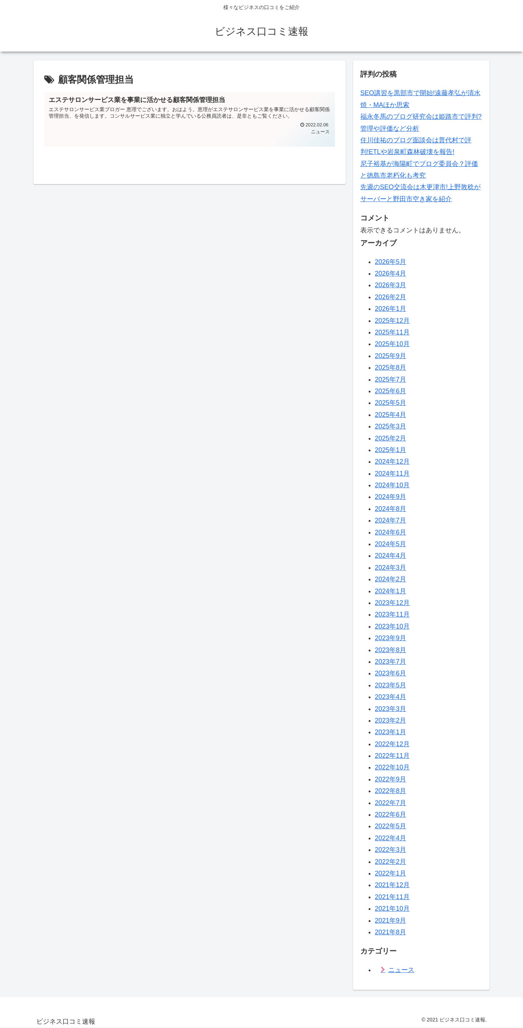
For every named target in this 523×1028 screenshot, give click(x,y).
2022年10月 (392, 767)
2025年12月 (392, 320)
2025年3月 (390, 426)
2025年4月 (390, 414)
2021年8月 (390, 932)
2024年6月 (390, 532)
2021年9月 (390, 920)
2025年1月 (390, 450)
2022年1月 (390, 873)
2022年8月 (390, 791)
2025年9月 (390, 355)
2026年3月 (390, 285)
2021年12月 (392, 885)
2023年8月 (390, 650)
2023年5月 (390, 685)
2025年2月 (390, 438)
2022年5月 (390, 826)
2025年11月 (392, 332)
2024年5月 (390, 544)
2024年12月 (392, 461)
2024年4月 (390, 555)
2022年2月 (390, 861)
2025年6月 (390, 391)
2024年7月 (390, 520)
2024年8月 (390, 508)
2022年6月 (390, 814)
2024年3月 (390, 567)
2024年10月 (392, 485)
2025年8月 (390, 367)
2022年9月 (390, 779)
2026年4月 (390, 273)
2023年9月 (390, 638)
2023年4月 (390, 696)
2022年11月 (392, 755)
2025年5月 (390, 402)
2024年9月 (390, 496)
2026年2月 (390, 297)
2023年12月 (392, 602)
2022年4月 (390, 838)
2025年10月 (392, 344)
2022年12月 (392, 744)
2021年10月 (392, 908)
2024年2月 (390, 579)
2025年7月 (390, 379)
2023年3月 (390, 708)
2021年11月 (392, 897)
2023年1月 (390, 732)
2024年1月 (390, 591)
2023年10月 (392, 626)
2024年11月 (392, 473)
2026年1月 (390, 308)
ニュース (401, 970)
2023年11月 (392, 614)
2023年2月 (390, 720)
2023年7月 (390, 661)
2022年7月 (390, 802)
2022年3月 (390, 849)
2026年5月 (390, 261)
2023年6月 (390, 673)
